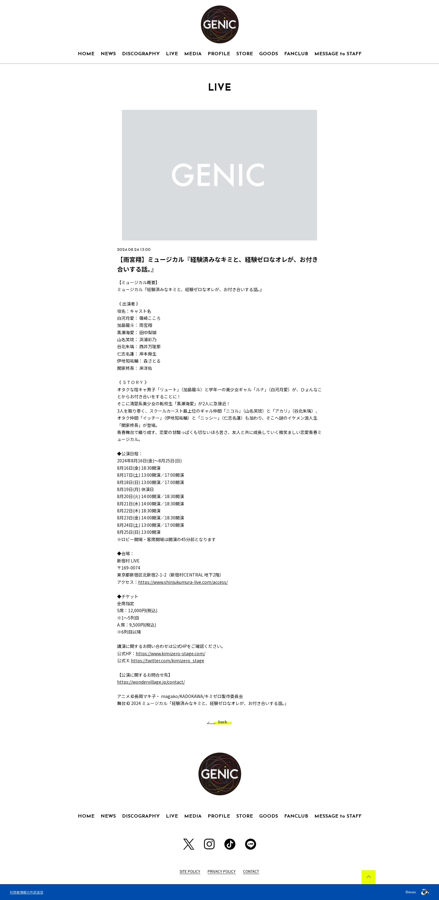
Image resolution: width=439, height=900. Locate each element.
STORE (244, 54)
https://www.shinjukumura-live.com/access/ (183, 582)
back (220, 722)
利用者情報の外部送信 (26, 892)
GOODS (268, 54)
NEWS (108, 54)
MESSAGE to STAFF (338, 54)
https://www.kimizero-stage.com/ (170, 653)
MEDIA (193, 54)
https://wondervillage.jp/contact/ (151, 682)
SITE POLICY (190, 871)
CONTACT (251, 871)
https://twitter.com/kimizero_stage (167, 660)
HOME (86, 54)
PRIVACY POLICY (222, 871)
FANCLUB (296, 54)
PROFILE (219, 54)
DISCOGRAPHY (141, 54)
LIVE (172, 54)
